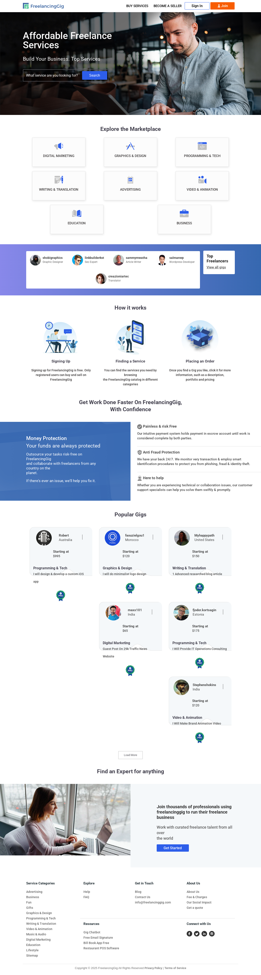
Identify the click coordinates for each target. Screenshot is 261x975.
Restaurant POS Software (101, 948)
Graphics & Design (39, 913)
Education (33, 945)
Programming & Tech (41, 918)
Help (86, 892)
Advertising (34, 892)
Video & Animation (39, 929)
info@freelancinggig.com (153, 902)
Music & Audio (36, 934)
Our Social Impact (199, 902)
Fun (29, 902)
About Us (193, 892)
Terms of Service (175, 968)
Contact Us (142, 897)
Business (32, 897)
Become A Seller (168, 6)
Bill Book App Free (96, 943)
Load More (130, 755)
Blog (138, 892)
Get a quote (195, 907)
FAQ (86, 897)
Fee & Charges (197, 897)
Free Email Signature (98, 937)
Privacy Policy (153, 968)
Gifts (29, 907)
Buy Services (137, 6)
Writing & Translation (41, 923)
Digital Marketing (38, 939)
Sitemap (32, 955)
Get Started (173, 848)
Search (94, 75)
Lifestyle (32, 950)
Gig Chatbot (91, 932)
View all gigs (216, 267)
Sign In (197, 6)
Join (222, 6)
